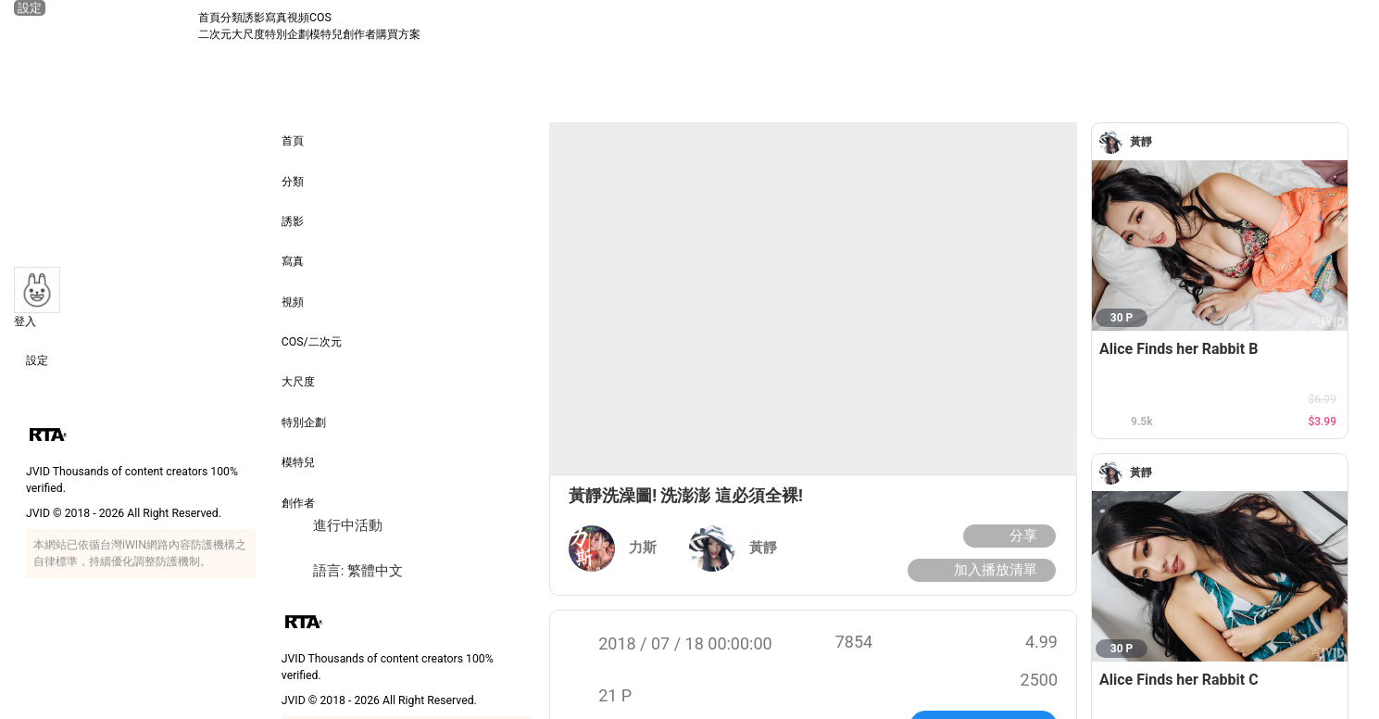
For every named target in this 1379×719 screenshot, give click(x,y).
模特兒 (326, 34)
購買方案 (398, 34)
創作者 (359, 34)
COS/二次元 (312, 329)
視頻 (298, 17)
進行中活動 (332, 525)
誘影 (254, 17)
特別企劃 (287, 34)
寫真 (276, 17)
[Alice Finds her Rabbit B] (1220, 245)
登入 (25, 321)
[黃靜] (1114, 142)
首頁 (209, 17)
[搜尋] (1348, 26)
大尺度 (248, 34)
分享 (1007, 536)
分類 (231, 17)
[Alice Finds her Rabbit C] (1220, 576)
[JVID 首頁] (105, 25)
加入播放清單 (979, 570)
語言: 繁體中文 (342, 571)
